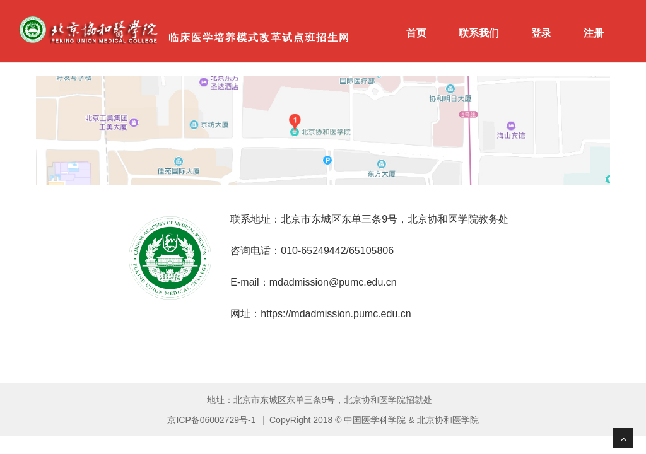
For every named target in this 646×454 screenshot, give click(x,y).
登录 (541, 33)
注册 (594, 33)
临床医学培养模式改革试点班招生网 (259, 37)
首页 (416, 33)
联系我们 (479, 33)
